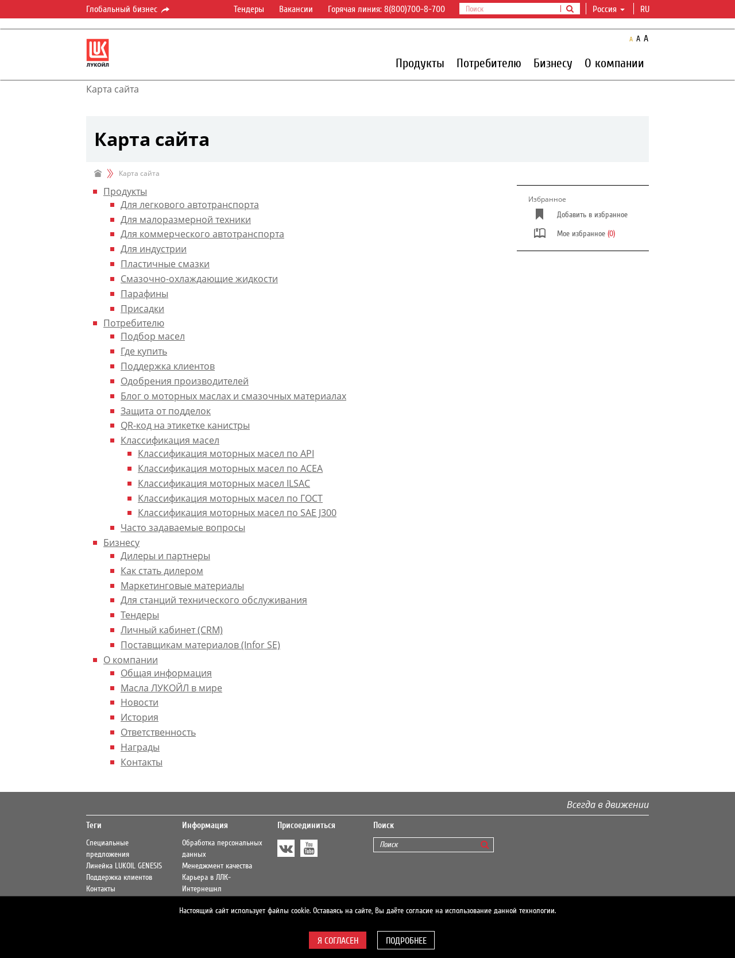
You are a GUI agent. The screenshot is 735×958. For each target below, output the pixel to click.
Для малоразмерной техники (186, 219)
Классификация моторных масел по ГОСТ (230, 498)
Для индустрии (154, 249)
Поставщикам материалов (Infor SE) (200, 644)
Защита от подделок (166, 411)
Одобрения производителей (185, 381)
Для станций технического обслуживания (214, 600)
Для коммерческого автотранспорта (202, 234)
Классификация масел (170, 440)
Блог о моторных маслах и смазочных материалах (233, 396)
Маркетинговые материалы (182, 585)
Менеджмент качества (217, 866)
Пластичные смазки (165, 263)
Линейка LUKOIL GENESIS (124, 866)
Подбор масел (153, 336)
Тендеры (249, 9)
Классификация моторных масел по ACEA (230, 468)
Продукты (420, 63)
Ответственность (158, 732)
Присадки (142, 308)
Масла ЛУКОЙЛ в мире (171, 688)
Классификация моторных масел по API (226, 453)
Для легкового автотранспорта (190, 204)
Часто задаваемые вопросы (183, 527)
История (139, 717)
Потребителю (489, 63)
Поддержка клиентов (168, 366)
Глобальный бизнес (128, 10)
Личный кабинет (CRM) (172, 630)
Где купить (144, 351)
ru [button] (646, 9)
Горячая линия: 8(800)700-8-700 (386, 9)
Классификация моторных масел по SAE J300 (237, 512)
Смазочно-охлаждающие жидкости (199, 278)
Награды (140, 747)
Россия (609, 9)
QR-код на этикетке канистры (185, 425)
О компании (614, 63)
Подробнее (406, 941)
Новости (139, 702)
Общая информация (166, 673)
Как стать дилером (162, 570)
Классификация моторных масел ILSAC (224, 483)
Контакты (142, 762)
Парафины (144, 293)
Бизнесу (552, 63)
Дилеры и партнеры (165, 555)
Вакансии (296, 9)
